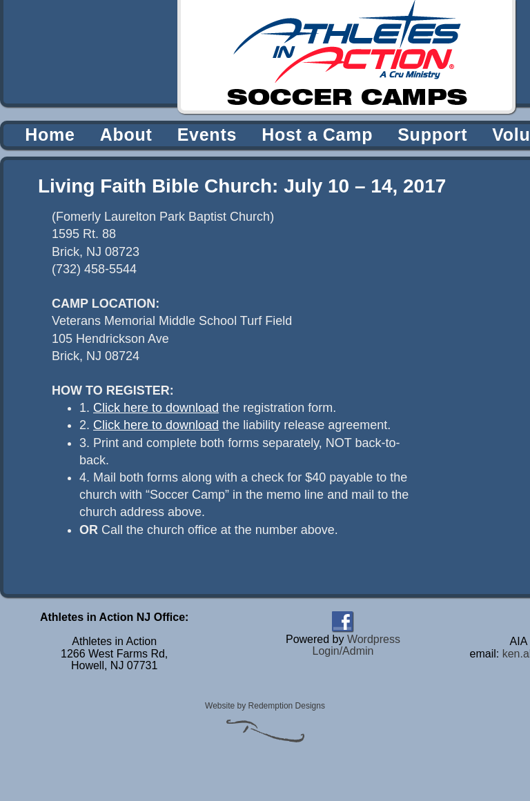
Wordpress (373, 639)
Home (50, 134)
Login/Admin (342, 651)
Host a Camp (317, 134)
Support (432, 134)
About (126, 134)
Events (207, 134)
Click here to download (156, 408)
